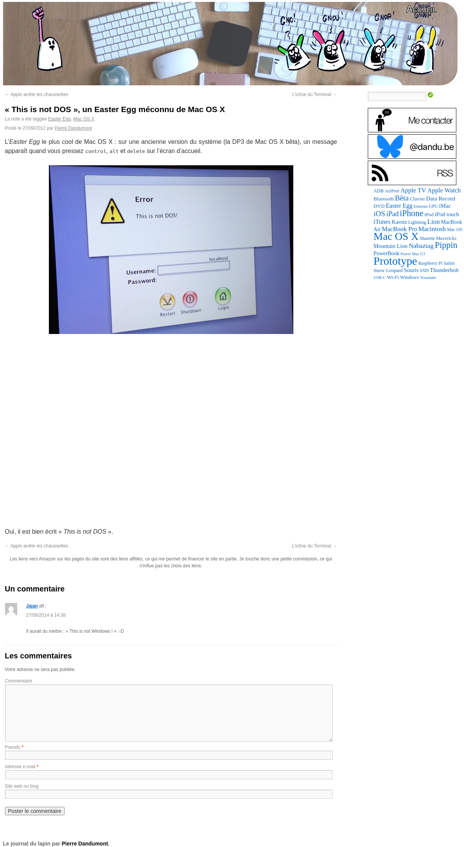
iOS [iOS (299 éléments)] (379, 214)
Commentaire (18, 681)
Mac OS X (83, 119)
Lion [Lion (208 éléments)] (433, 221)
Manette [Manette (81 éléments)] (427, 238)
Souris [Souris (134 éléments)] (411, 270)
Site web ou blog (22, 786)
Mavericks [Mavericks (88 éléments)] (446, 238)
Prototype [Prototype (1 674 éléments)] (395, 261)
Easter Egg (59, 119)
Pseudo (13, 747)
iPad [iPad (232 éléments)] (392, 214)
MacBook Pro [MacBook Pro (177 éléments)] (399, 229)
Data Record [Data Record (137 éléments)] (440, 198)
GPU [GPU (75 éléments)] (433, 206)
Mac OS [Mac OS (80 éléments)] (454, 229)
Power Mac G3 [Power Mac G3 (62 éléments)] (413, 254)
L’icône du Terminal (314, 94)
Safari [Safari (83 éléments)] (449, 263)
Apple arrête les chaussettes (36, 94)
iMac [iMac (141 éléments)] (445, 205)
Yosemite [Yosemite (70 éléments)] (428, 277)
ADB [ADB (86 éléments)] (378, 191)
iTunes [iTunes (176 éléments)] (382, 221)
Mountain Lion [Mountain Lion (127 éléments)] (390, 246)
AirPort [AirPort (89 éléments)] (392, 191)
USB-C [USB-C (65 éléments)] (379, 277)
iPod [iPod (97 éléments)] (428, 214)
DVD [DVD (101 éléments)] (379, 206)
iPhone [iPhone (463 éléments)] (411, 213)
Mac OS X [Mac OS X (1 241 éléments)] (396, 236)
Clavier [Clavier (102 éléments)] (417, 199)
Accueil (421, 9)
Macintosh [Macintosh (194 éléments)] (432, 229)
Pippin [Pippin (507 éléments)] (446, 245)
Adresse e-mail (20, 766)
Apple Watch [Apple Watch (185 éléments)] (444, 190)
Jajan (32, 606)
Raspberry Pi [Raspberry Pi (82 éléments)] (430, 263)
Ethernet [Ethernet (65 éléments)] (421, 206)
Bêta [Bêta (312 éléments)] (402, 198)
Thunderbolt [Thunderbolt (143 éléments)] (444, 270)
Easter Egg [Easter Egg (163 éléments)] (399, 205)
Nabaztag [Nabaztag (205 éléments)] (421, 245)
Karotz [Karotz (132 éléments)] (399, 222)
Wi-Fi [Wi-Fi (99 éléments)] (393, 277)
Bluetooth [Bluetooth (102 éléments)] (383, 199)
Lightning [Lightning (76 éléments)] (417, 222)
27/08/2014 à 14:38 (46, 615)
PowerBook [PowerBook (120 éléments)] (386, 253)
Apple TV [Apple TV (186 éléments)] (413, 190)
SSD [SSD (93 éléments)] (424, 270)
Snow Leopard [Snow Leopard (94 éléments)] (388, 270)
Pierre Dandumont (73, 128)
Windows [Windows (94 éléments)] (409, 277)
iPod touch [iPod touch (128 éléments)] (447, 214)
